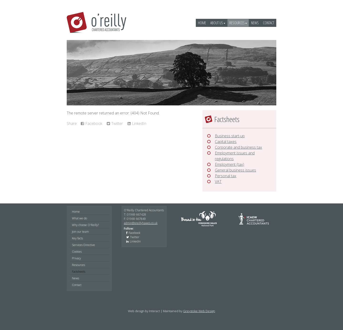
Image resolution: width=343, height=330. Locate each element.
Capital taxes (226, 141)
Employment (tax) (229, 164)
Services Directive (83, 245)
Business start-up (230, 135)
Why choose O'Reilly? (85, 225)
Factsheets (78, 272)
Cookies (77, 252)
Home (202, 22)
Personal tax (225, 175)
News (255, 22)
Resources (78, 265)
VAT (218, 181)
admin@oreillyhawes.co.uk (140, 223)
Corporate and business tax (238, 147)
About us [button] (217, 22)
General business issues (235, 170)
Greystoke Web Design (199, 311)
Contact (268, 22)
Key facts (77, 238)
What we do (79, 218)
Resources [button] (238, 22)
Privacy (76, 258)
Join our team (80, 232)
